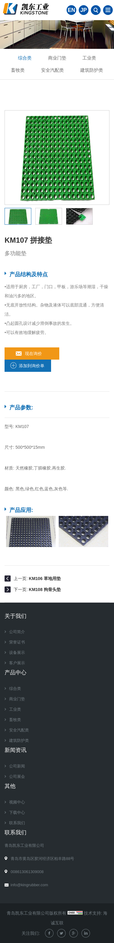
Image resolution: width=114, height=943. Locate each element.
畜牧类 (18, 70)
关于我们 (15, 616)
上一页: (37, 578)
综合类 (25, 57)
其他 (10, 786)
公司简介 (17, 631)
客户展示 (17, 663)
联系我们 (17, 823)
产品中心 (15, 672)
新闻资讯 (15, 750)
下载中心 (17, 812)
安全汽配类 (52, 70)
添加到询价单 (31, 365)
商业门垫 (57, 57)
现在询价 (33, 353)
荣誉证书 (17, 642)
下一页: (37, 589)
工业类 (89, 57)
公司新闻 (17, 766)
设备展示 (17, 652)
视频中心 (17, 802)
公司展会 (17, 776)
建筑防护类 (91, 70)
